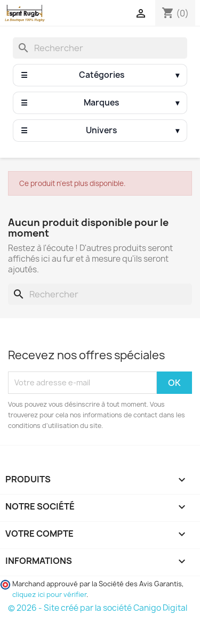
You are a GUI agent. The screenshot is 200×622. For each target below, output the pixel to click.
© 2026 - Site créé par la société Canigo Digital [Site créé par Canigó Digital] (97, 607)
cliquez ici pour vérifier (49, 594)
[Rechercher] (100, 48)
